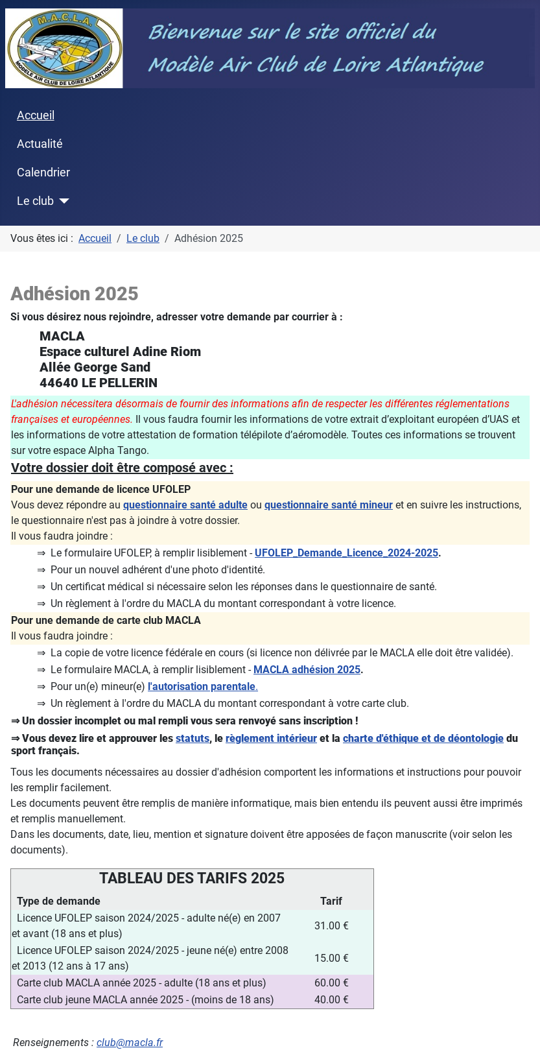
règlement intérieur (271, 738)
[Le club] (62, 201)
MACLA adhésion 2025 (306, 669)
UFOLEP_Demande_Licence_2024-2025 (346, 553)
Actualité (40, 143)
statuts (192, 738)
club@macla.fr (130, 1042)
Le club (35, 201)
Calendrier (43, 172)
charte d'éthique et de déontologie (423, 738)
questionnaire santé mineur (328, 505)
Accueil (35, 115)
